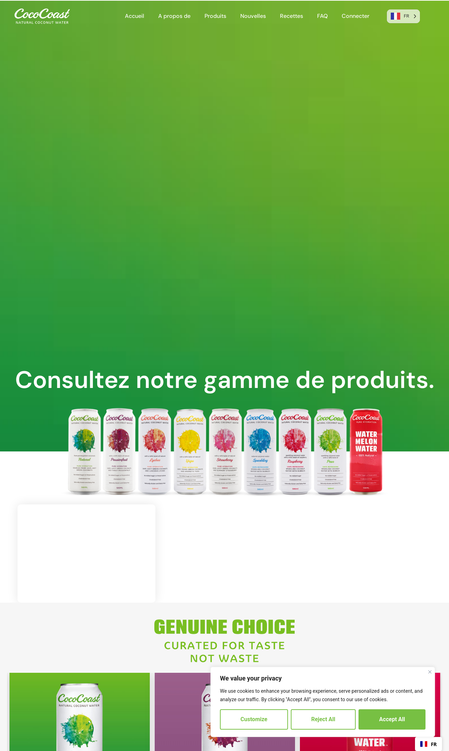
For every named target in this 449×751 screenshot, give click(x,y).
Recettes (291, 16)
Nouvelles (253, 16)
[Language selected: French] (403, 16)
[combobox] (428, 744)
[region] (322, 702)
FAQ (322, 16)
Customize (254, 719)
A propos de (174, 16)
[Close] (429, 671)
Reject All (323, 719)
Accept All (392, 719)
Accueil (134, 16)
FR (428, 744)
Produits (215, 16)
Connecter (355, 16)
